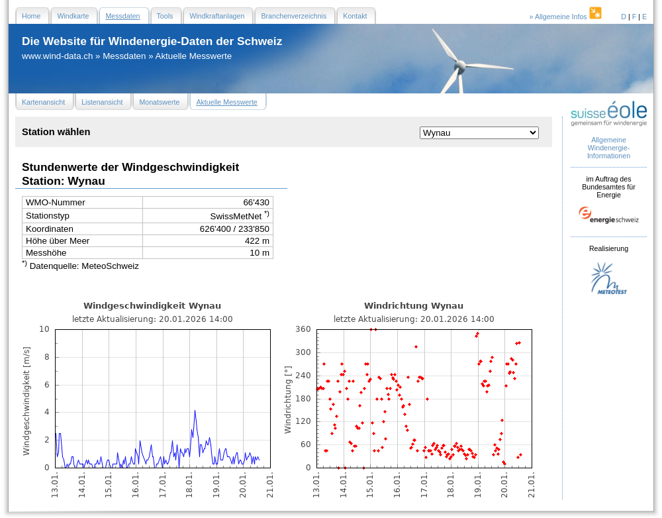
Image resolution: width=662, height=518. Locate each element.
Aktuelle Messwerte (194, 56)
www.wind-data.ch (57, 56)
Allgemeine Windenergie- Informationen (608, 148)
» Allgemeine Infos (567, 17)
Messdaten (124, 56)
